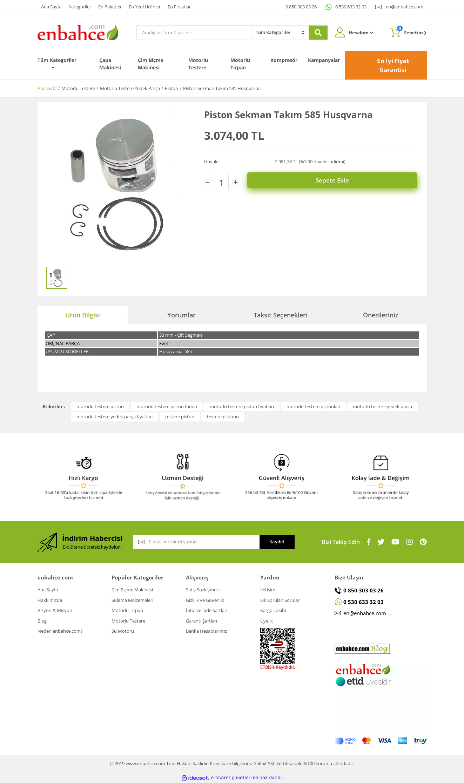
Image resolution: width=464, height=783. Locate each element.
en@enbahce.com (404, 7)
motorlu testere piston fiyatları (242, 406)
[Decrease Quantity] (207, 181)
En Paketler (110, 7)
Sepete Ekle (333, 181)
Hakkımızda (50, 600)
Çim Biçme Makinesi (150, 64)
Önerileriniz (380, 315)
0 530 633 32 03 (351, 7)
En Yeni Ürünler (145, 7)
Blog (42, 621)
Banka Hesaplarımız (206, 631)
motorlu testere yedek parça (382, 406)
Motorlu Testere (198, 64)
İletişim (267, 589)
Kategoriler (79, 7)
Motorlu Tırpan (240, 64)
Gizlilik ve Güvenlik (205, 600)
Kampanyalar (324, 60)
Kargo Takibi (273, 610)
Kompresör (283, 60)
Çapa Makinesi (110, 64)
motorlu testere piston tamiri (166, 406)
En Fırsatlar (179, 7)
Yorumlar (181, 315)
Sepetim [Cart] (412, 31)
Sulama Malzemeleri (132, 600)
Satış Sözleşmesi (203, 589)
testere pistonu (223, 416)
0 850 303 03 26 (301, 7)
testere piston (179, 416)
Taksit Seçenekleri (281, 315)
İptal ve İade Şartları (206, 610)
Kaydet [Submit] (276, 541)
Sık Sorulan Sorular (280, 600)
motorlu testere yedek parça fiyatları (114, 416)
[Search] (194, 33)
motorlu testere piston (100, 406)
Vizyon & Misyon (55, 610)
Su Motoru (123, 631)
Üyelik (266, 621)
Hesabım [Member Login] (361, 32)
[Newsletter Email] (196, 542)
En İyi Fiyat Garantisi (393, 65)
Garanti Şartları (201, 621)
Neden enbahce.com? (60, 631)
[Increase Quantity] (235, 181)
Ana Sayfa (51, 7)
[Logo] (78, 32)
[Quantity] (221, 181)
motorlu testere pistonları (313, 406)
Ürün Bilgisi (82, 315)
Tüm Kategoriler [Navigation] (57, 63)
